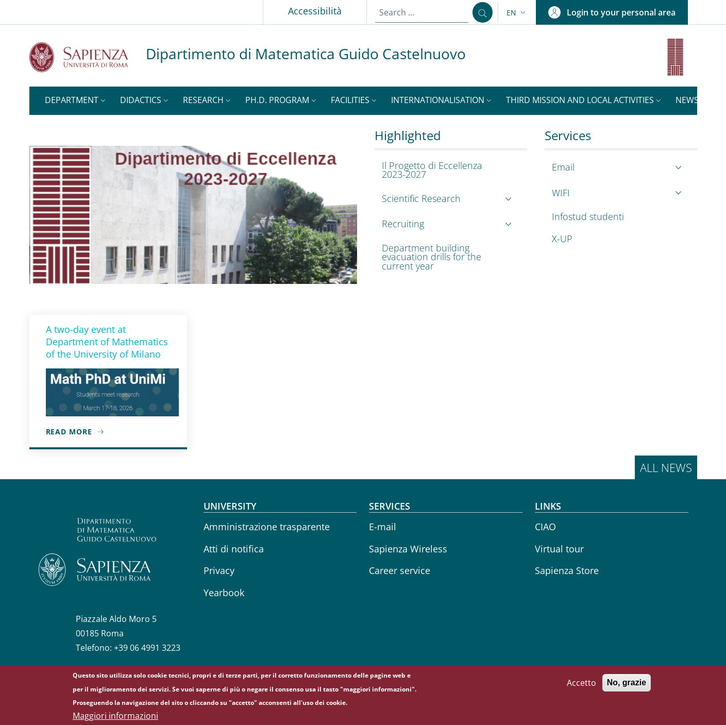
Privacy (219, 570)
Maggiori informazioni (115, 715)
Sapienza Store (567, 570)
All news (666, 467)
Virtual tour (559, 549)
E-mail (382, 526)
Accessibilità (315, 11)
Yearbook (224, 592)
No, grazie (626, 682)
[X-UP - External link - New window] (618, 239)
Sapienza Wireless (408, 549)
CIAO (545, 526)
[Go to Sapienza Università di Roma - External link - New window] (87, 57)
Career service (399, 570)
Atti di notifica (234, 549)
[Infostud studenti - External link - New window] (618, 217)
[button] (517, 12)
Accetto (581, 682)
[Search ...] (482, 12)
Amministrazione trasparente (267, 526)
